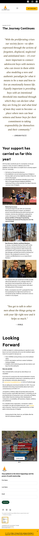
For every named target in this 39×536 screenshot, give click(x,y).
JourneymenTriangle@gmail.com (12, 382)
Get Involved (32, 8)
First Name (5, 480)
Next (35, 447)
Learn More (19, 458)
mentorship (20, 450)
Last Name (5, 487)
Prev (4, 447)
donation (31, 405)
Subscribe (5, 502)
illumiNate (12, 527)
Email (3, 494)
